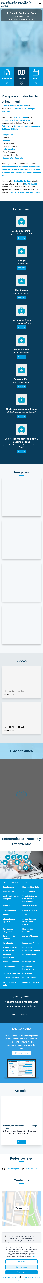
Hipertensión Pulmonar (27, 930)
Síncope (25, 883)
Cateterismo (27, 973)
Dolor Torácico (8, 891)
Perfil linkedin (31, 1169)
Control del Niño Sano (11, 973)
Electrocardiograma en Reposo (11, 897)
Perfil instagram (13, 1169)
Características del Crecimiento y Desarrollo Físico (30, 898)
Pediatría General (29, 955)
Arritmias (6, 906)
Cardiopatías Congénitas (8, 930)
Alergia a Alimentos (30, 936)
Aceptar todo (21, 1272)
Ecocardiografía (9, 966)
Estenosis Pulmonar (11, 978)
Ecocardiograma (9, 910)
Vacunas (25, 915)
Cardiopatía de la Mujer (9, 983)
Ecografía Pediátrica (30, 982)
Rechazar (21, 1262)
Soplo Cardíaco (28, 891)
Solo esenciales (21, 1267)
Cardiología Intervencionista (28, 967)
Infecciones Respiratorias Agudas (31, 949)
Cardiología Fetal (29, 962)
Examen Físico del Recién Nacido (10, 949)
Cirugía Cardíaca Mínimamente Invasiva (29, 922)
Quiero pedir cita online (21, 1014)
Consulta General (29, 978)
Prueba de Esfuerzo (30, 910)
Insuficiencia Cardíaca (31, 906)
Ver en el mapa (21, 1208)
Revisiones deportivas (12, 962)
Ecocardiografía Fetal (31, 943)
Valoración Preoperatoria (8, 956)
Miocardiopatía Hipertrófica (9, 920)
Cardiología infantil (10, 883)
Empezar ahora (21, 1053)
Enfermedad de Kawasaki (9, 937)
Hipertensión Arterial (30, 887)
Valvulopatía (8, 943)
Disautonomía (8, 887)
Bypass (6, 915)
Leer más (21, 238)
